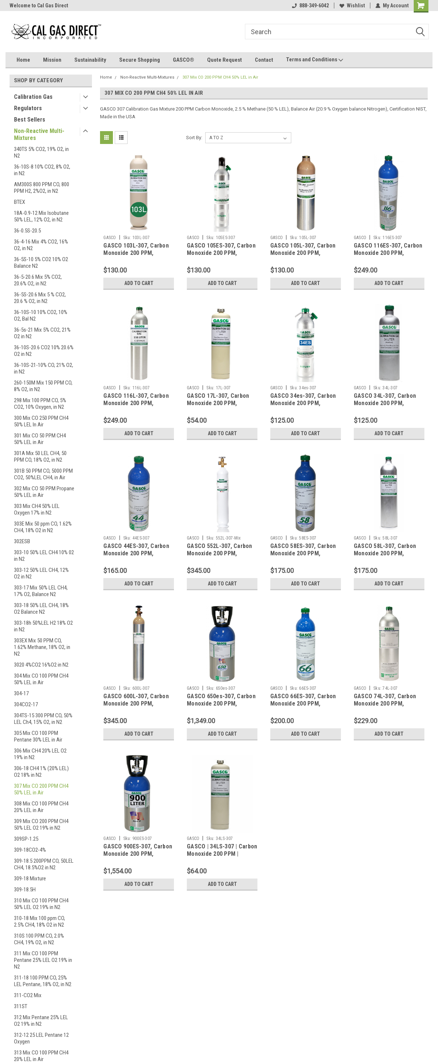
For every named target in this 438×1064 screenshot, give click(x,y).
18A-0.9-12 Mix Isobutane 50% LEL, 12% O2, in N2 (41, 216)
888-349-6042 (310, 5)
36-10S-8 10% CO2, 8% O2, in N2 (42, 170)
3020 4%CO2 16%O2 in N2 (41, 664)
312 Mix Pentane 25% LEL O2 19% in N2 (41, 1020)
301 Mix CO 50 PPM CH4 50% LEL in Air (40, 439)
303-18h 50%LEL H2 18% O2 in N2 (43, 626)
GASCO (109, 237)
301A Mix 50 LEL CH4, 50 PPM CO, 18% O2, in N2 (40, 456)
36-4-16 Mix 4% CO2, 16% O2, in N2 (41, 245)
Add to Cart (138, 283)
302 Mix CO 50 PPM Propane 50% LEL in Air (44, 491)
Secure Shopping (139, 60)
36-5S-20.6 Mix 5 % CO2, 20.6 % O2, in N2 (40, 297)
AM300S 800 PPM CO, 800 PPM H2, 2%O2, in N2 (41, 187)
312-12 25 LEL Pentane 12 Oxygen (41, 1038)
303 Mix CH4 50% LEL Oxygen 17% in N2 (37, 509)
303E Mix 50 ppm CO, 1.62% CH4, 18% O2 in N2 (43, 527)
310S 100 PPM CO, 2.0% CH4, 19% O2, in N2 (39, 939)
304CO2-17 (26, 704)
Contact (264, 60)
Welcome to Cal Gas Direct (39, 5)
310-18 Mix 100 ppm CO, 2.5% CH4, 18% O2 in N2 (39, 921)
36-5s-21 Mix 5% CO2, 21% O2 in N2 (42, 333)
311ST (20, 1006)
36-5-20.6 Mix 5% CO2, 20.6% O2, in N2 (38, 280)
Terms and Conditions (314, 60)
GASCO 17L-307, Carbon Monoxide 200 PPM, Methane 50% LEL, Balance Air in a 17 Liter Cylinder (221, 406)
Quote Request (224, 60)
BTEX (19, 202)
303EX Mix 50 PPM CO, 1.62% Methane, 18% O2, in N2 (42, 647)
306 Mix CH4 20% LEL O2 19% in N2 (40, 754)
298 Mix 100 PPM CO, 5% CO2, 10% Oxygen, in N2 (40, 403)
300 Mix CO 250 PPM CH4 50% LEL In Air (41, 421)
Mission (52, 60)
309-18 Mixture (30, 878)
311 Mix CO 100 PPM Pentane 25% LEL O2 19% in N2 (43, 960)
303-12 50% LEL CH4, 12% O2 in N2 (41, 573)
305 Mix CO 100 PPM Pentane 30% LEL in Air (38, 736)
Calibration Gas (33, 96)
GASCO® (183, 60)
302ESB (22, 541)
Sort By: (194, 137)
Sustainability (90, 60)
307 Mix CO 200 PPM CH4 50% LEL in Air (41, 789)
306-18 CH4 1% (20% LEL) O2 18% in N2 (41, 771)
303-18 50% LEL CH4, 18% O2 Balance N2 (41, 608)
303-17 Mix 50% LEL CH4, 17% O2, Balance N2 (41, 591)
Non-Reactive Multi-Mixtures (39, 134)
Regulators (28, 108)
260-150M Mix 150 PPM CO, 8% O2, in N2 (43, 386)
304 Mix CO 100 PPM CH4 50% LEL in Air (41, 679)
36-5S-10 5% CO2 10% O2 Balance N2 (41, 262)
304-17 (21, 693)
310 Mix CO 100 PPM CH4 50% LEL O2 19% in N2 (41, 903)
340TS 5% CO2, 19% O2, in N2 (41, 152)
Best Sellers (29, 119)
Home (23, 60)
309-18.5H (25, 889)
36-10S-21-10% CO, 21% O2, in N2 (43, 368)
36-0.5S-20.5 (27, 230)
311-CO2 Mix (28, 995)
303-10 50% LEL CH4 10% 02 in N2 (44, 555)
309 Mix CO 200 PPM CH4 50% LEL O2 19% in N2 (41, 824)
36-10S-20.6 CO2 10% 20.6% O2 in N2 (44, 350)
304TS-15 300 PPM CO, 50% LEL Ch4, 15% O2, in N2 (43, 718)
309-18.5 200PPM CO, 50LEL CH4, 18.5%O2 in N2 (44, 864)
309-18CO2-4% (30, 850)
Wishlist (352, 5)
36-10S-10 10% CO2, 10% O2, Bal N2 (40, 315)
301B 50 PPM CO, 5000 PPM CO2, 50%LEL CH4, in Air (43, 474)
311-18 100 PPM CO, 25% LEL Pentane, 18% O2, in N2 (42, 981)
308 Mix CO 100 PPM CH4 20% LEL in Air (41, 807)
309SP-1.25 (26, 839)
